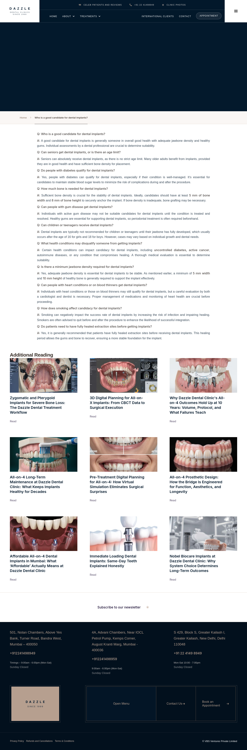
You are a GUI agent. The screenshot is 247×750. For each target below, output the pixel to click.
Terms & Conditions (64, 741)
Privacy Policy (17, 741)
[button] (68, 16)
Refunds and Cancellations (39, 741)
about (66, 16)
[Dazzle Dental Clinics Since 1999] (19, 11)
